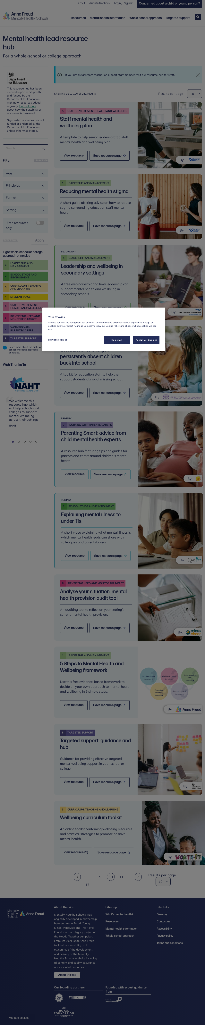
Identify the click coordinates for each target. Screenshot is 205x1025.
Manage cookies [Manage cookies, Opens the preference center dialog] (57, 339)
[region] (103, 329)
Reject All (116, 340)
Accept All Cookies (146, 340)
